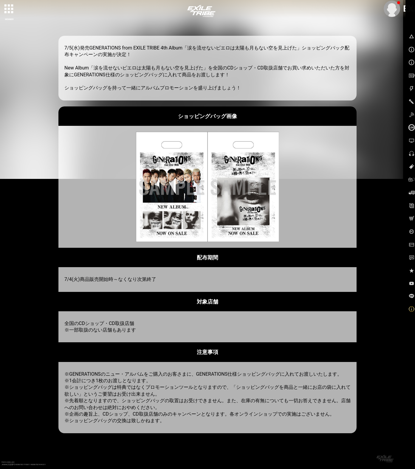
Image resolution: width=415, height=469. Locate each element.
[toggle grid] (9, 9)
